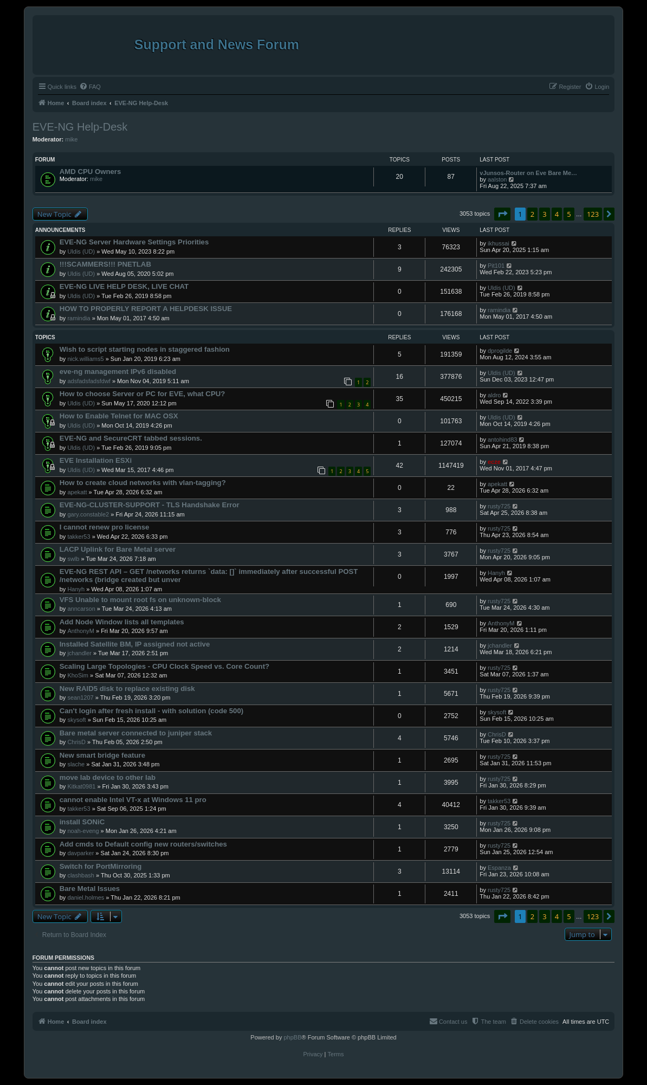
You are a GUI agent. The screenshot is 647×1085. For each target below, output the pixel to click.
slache (76, 764)
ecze (494, 461)
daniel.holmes (85, 897)
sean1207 (80, 697)
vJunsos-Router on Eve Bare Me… (528, 173)
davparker (80, 853)
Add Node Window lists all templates (122, 622)
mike (71, 139)
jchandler (79, 653)
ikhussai (498, 243)
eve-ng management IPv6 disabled (118, 371)
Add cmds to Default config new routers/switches (143, 844)
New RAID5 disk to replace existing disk (127, 688)
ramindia (78, 318)
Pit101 (496, 265)
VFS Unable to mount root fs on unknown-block (140, 600)
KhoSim (77, 675)
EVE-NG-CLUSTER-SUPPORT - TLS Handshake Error (150, 505)
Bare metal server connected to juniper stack (136, 733)
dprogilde (500, 350)
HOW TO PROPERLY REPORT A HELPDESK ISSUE (146, 309)
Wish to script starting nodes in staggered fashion (145, 349)
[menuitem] (90, 86)
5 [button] (569, 214)
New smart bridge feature (102, 755)
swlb (73, 559)
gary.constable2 (88, 514)
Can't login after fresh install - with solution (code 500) (151, 711)
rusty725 (499, 506)
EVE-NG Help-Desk (80, 127)
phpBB (292, 1037)
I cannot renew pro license (105, 527)
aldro (494, 395)
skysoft (76, 719)
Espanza (499, 867)
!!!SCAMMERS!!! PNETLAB (105, 264)
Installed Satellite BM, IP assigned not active (135, 644)
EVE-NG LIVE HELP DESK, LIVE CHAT (124, 286)
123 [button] (593, 214)
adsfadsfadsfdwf (89, 381)
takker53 (78, 536)
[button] (502, 214)
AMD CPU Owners (90, 171)
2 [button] (532, 214)
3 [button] (544, 214)
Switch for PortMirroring (101, 866)
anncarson (81, 608)
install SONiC (82, 822)
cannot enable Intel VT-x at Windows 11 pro (133, 800)
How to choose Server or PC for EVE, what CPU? (142, 394)
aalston (497, 179)
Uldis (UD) (81, 251)
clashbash (80, 875)
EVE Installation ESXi (96, 460)
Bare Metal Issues (90, 888)
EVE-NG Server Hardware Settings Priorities (134, 242)
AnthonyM (80, 631)
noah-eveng (83, 831)
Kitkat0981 (81, 786)
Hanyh (76, 589)
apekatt (77, 492)
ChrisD (76, 742)
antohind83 (502, 439)
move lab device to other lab (108, 777)
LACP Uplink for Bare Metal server (118, 549)
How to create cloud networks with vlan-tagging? (143, 483)
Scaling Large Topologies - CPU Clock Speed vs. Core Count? (164, 666)
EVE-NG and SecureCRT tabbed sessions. (131, 438)
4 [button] (557, 214)
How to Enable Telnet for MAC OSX (119, 416)
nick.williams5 (85, 359)
